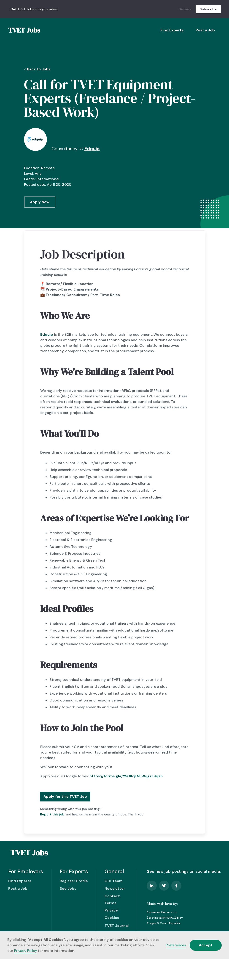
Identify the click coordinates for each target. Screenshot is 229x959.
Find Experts (172, 30)
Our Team (114, 881)
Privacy (111, 910)
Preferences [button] (176, 945)
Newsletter (115, 888)
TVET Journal (117, 925)
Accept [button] (206, 945)
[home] (24, 30)
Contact (112, 896)
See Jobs (68, 888)
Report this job (52, 814)
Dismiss (185, 9)
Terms (110, 903)
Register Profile (74, 881)
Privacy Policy (25, 950)
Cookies (112, 917)
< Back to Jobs (37, 69)
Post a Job (205, 30)
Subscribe (208, 9)
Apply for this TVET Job (65, 796)
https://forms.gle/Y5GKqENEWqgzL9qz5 (126, 776)
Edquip (46, 334)
